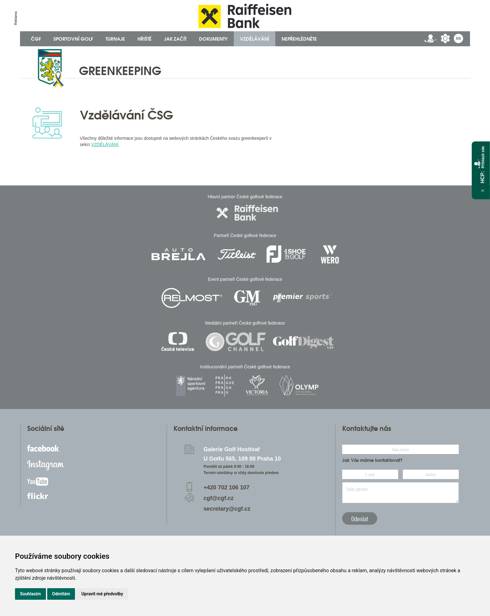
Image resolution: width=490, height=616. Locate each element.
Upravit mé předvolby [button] (102, 593)
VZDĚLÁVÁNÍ (104, 144)
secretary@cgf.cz (226, 509)
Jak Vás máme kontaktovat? (372, 460)
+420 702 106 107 (226, 487)
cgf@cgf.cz (218, 498)
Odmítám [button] (61, 593)
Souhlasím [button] (30, 593)
